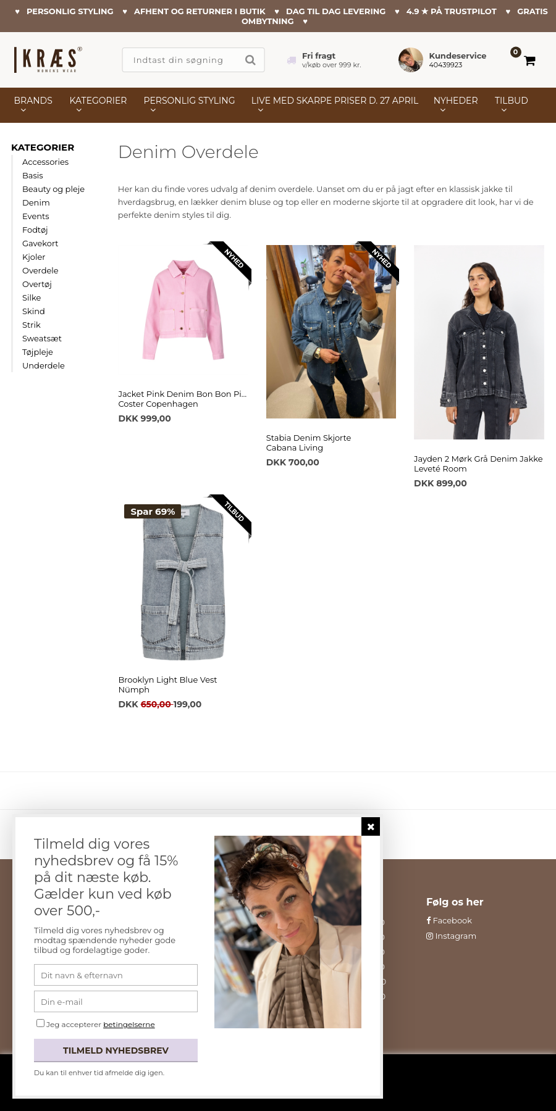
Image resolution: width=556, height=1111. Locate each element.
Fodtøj (35, 230)
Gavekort (40, 243)
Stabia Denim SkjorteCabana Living (309, 442)
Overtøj (37, 284)
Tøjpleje (37, 352)
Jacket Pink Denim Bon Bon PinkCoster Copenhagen (183, 399)
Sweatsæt (42, 338)
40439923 (446, 64)
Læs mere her (443, 1087)
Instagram (451, 936)
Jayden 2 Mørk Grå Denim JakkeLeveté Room (478, 463)
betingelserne (128, 1024)
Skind (33, 311)
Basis (32, 175)
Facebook (449, 920)
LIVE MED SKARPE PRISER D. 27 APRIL (334, 100)
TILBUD (511, 100)
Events (35, 216)
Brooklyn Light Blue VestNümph (167, 684)
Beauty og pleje (53, 189)
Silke (31, 297)
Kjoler (34, 257)
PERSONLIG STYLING (189, 100)
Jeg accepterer (100, 1024)
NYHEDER (456, 100)
